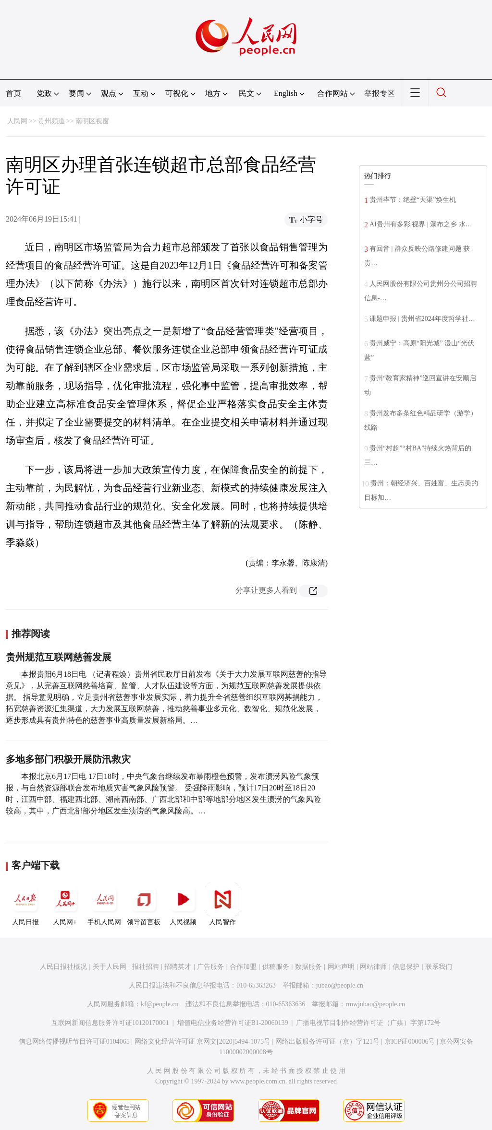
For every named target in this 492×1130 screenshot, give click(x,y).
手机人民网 (104, 904)
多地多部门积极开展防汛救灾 (68, 759)
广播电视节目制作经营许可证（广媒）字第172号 (368, 1022)
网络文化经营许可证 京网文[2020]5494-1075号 (203, 1041)
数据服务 (308, 966)
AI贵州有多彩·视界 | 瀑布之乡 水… (420, 224)
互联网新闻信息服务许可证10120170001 (110, 1022)
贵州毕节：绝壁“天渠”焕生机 (412, 199)
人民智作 (222, 904)
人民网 (17, 121)
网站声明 (341, 966)
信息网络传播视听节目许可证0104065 (74, 1041)
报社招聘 (145, 966)
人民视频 (183, 904)
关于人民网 (109, 966)
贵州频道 (51, 121)
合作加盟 (243, 966)
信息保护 (406, 966)
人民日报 (25, 904)
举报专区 (379, 93)
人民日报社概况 (63, 966)
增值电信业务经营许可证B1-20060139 (232, 1022)
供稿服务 (275, 966)
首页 (13, 93)
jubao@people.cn (339, 985)
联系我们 (438, 966)
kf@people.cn (160, 1004)
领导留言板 (143, 904)
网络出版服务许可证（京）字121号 (327, 1041)
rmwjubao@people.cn (375, 1004)
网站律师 (373, 966)
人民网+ (65, 904)
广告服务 (210, 966)
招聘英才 (177, 966)
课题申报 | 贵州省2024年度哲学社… (422, 318)
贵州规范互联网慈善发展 (58, 657)
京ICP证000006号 (409, 1041)
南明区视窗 (92, 121)
